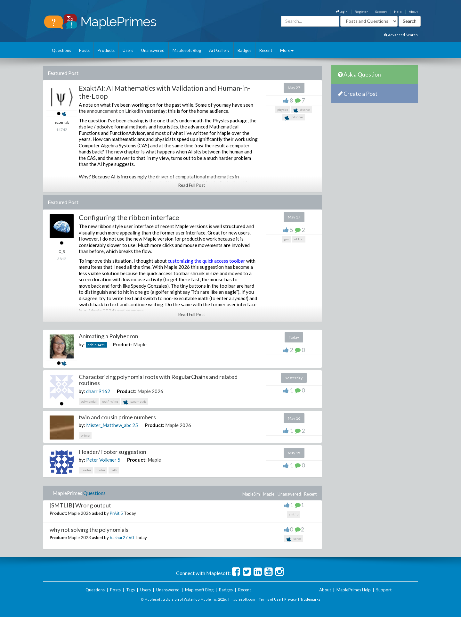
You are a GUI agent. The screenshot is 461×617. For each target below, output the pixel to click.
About (413, 11)
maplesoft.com (242, 599)
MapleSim (251, 494)
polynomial (89, 401)
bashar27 (119, 537)
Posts (84, 50)
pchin (92, 345)
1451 (101, 345)
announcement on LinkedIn (115, 111)
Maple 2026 (150, 391)
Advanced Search (401, 35)
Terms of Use (270, 599)
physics (282, 109)
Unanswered (153, 50)
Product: (122, 344)
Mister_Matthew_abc (108, 425)
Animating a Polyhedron (108, 336)
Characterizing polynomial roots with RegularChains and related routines (158, 380)
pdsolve (293, 117)
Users (128, 50)
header (86, 470)
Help (397, 11)
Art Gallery (219, 50)
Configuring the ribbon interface (129, 217)
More (287, 50)
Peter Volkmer (101, 460)
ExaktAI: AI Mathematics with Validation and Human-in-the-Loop (164, 92)
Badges (244, 50)
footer (100, 470)
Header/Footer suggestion (112, 451)
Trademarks (310, 599)
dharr (92, 391)
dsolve (301, 110)
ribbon (298, 239)
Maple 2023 (79, 537)
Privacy (290, 599)
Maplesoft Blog (187, 50)
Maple (140, 344)
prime (85, 435)
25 (135, 425)
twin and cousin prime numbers (117, 417)
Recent (265, 50)
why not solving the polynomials (89, 529)
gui (286, 239)
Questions (61, 50)
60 (131, 537)
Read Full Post (191, 185)
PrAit (114, 513)
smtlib (293, 514)
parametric (134, 402)
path (113, 470)
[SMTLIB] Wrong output (80, 505)
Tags (130, 589)
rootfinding (110, 401)
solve (293, 539)
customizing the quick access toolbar (206, 261)
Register (361, 11)
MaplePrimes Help (353, 589)
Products (106, 50)
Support (381, 11)
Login (341, 11)
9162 (104, 391)
